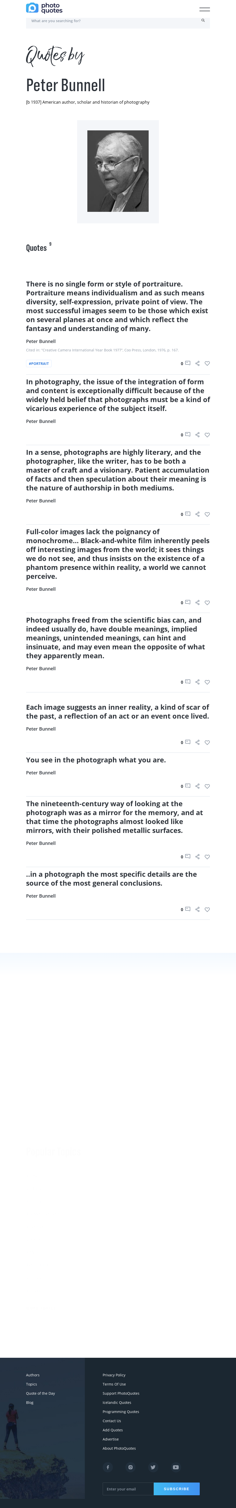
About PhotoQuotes (119, 1448)
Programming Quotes (121, 1411)
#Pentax (35, 1225)
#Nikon (34, 1237)
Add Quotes (113, 1430)
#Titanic (34, 1288)
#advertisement (43, 1212)
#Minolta (35, 1250)
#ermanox (37, 1263)
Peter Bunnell (41, 341)
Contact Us (112, 1420)
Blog (29, 1402)
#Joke (32, 1174)
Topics (31, 1384)
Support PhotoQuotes (121, 1393)
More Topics (41, 1306)
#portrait (39, 363)
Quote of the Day (40, 1393)
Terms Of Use (114, 1384)
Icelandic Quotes (117, 1402)
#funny (33, 1186)
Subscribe (177, 1489)
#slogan (34, 1199)
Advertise (111, 1439)
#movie (34, 1275)
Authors (33, 1375)
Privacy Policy (114, 1375)
